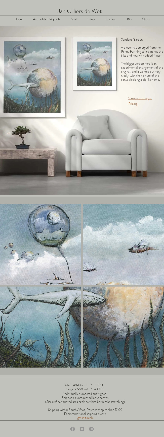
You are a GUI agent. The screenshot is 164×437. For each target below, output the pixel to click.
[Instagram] (91, 429)
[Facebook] (72, 429)
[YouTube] (82, 429)
